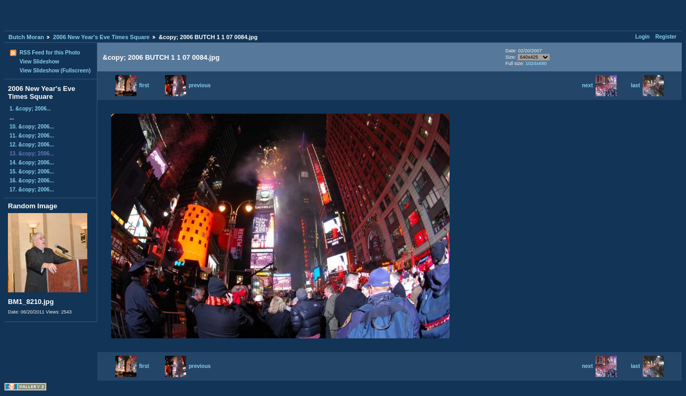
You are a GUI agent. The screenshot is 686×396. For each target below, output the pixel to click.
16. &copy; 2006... (32, 180)
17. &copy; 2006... (32, 189)
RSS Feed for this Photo (50, 53)
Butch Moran (26, 37)
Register (665, 37)
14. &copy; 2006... (32, 162)
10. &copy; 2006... (32, 127)
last (647, 85)
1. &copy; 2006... (30, 109)
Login (642, 37)
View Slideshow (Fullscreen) (55, 70)
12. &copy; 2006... (32, 145)
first (132, 85)
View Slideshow (39, 62)
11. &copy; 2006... (32, 136)
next (599, 85)
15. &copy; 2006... (32, 171)
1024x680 (536, 63)
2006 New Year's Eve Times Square (101, 37)
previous (188, 85)
